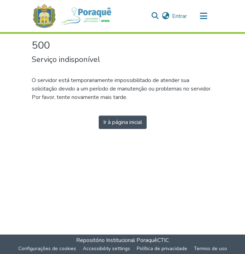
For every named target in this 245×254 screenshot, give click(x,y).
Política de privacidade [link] (162, 248)
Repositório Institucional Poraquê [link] (116, 240)
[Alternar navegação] (204, 16)
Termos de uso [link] (210, 248)
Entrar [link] (179, 16)
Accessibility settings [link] (106, 248)
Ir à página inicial (122, 122)
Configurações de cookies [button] (47, 248)
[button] (76, 16)
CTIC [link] (163, 240)
